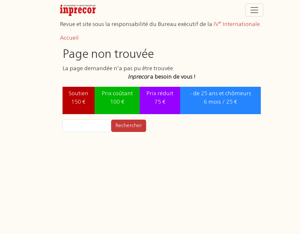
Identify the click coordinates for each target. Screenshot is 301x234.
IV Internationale (237, 24)
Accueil (69, 38)
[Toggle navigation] (254, 10)
